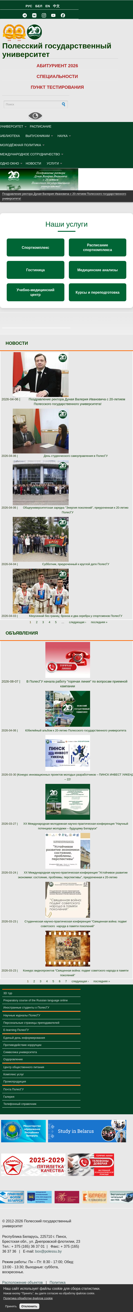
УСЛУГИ (53, 163)
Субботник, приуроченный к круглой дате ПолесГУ (75, 564)
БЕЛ (38, 6)
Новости (33, 163)
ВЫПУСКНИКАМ (37, 136)
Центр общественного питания (23, 1067)
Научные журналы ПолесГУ (21, 1015)
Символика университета (20, 1052)
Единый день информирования (24, 1037)
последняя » (99, 622)
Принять (11, 1306)
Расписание (40, 126)
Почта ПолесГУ (13, 1089)
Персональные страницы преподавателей (31, 1022)
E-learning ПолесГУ (16, 1030)
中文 (56, 6)
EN (47, 6)
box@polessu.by (48, 1251)
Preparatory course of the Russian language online (35, 1000)
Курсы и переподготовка (97, 292)
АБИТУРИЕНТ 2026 (57, 65)
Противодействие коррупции (22, 1045)
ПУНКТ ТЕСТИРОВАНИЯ (57, 87)
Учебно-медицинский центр (35, 292)
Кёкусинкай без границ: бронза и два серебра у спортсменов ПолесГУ (75, 616)
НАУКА (62, 136)
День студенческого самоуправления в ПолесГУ (76, 456)
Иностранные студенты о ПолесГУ (26, 1007)
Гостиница (35, 270)
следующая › (77, 622)
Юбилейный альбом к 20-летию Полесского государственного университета (75, 730)
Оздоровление (13, 1059)
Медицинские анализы (97, 270)
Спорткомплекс (35, 247)
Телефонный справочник (19, 1104)
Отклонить (29, 1306)
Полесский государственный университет (56, 49)
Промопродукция (14, 1081)
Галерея (8, 1096)
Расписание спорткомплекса (97, 247)
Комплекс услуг (13, 1074)
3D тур (7, 993)
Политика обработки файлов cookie (28, 1298)
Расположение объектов (22, 1282)
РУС (29, 6)
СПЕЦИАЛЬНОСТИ (57, 76)
